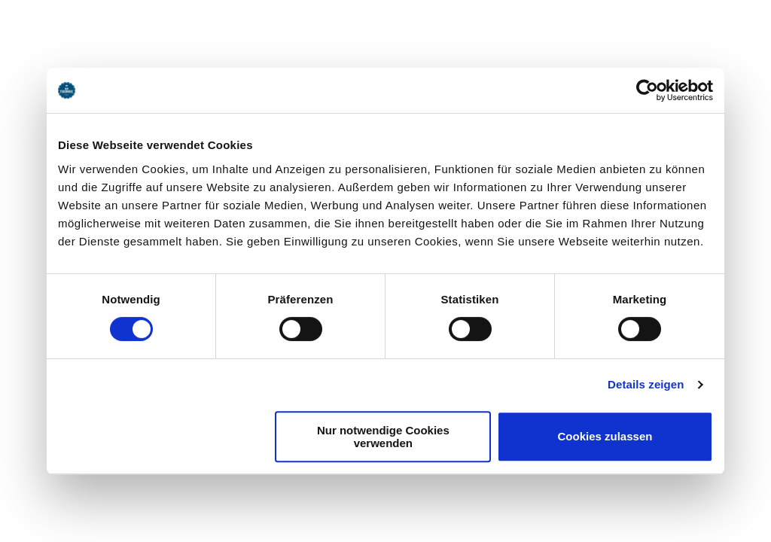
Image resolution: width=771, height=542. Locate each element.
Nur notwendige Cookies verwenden (383, 436)
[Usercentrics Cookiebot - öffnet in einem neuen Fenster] (647, 90)
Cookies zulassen (605, 436)
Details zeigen (646, 384)
